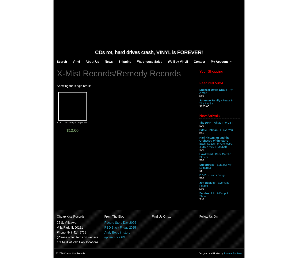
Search (62, 61)
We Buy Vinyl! (178, 61)
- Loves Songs (220, 175)
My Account (219, 61)
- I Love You (220, 130)
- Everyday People (220, 184)
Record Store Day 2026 (120, 222)
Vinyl (76, 61)
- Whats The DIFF (220, 122)
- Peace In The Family (220, 102)
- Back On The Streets (220, 156)
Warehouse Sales (149, 61)
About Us (92, 61)
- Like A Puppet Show (220, 195)
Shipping (124, 61)
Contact (199, 61)
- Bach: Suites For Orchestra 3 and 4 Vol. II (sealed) (220, 142)
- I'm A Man (220, 92)
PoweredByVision (233, 253)
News (109, 61)
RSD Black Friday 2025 (120, 227)
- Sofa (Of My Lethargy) (220, 166)
